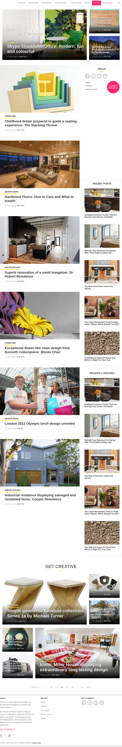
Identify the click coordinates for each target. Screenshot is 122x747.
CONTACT (89, 86)
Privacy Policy (36, 743)
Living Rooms (75, 3)
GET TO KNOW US (7, 729)
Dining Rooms (60, 3)
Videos (96, 3)
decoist (8, 3)
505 (57, 687)
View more (107, 3)
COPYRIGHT (45, 710)
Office (87, 3)
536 (82, 687)
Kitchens (22, 3)
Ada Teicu (23, 57)
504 (51, 687)
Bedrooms (33, 3)
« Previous (35, 687)
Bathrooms (46, 3)
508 (72, 687)
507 (67, 687)
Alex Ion (20, 429)
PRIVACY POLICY (91, 89)
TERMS (43, 718)
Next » (88, 687)
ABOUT (88, 82)
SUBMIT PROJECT (113, 87)
